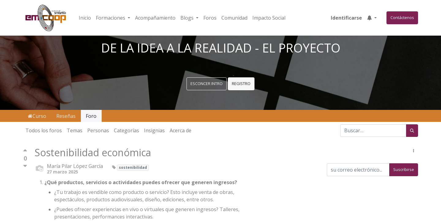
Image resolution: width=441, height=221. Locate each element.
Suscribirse (403, 169)
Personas (98, 130)
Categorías (126, 130)
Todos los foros (43, 130)
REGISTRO (241, 83)
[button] (371, 18)
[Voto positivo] (25, 151)
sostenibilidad (133, 167)
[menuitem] (84, 18)
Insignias (154, 130)
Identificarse (346, 17)
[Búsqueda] (412, 130)
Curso (37, 116)
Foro (91, 116)
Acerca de (180, 130)
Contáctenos (402, 17)
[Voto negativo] (25, 166)
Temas (74, 130)
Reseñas (66, 116)
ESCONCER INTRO (206, 83)
